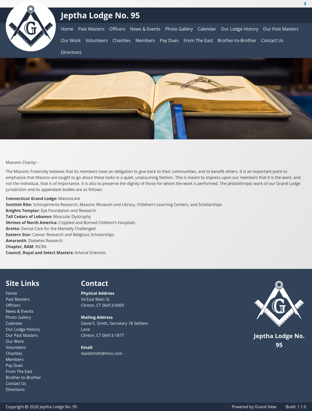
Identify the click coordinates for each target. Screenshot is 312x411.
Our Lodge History (239, 29)
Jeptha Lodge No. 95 (100, 15)
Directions (71, 52)
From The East (198, 40)
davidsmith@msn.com (101, 353)
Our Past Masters (281, 29)
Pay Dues (169, 40)
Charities (122, 40)
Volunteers (97, 40)
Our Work (71, 40)
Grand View (265, 406)
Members (145, 40)
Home (67, 29)
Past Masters (91, 29)
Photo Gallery (179, 29)
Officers (117, 29)
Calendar (207, 29)
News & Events (145, 29)
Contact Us (272, 40)
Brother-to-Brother (237, 40)
